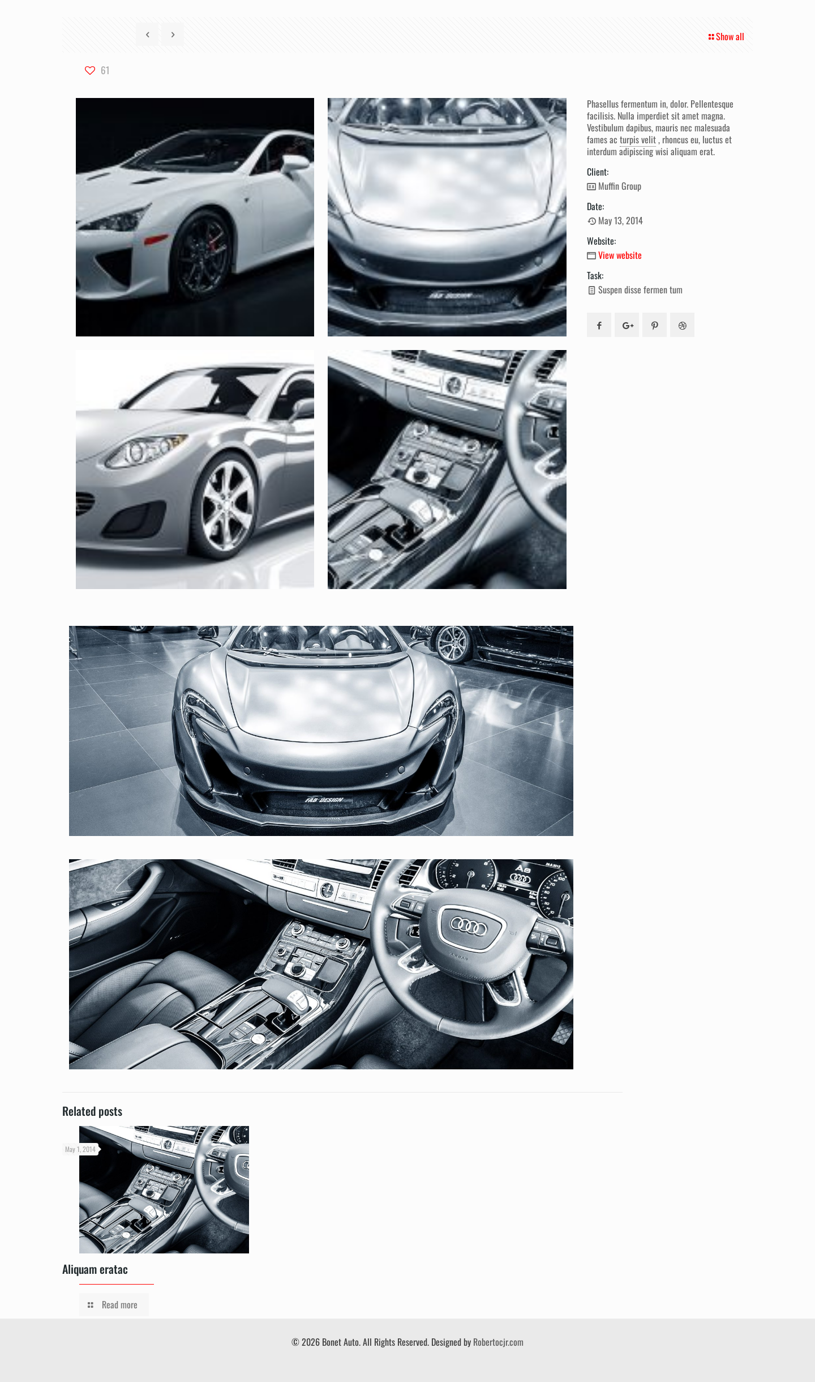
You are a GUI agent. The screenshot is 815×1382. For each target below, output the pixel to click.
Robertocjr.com (498, 1342)
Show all (725, 36)
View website (620, 255)
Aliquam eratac (95, 1268)
